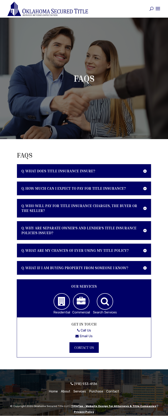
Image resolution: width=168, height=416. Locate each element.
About (65, 392)
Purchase (96, 392)
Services (79, 392)
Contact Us (84, 347)
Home (53, 392)
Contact (112, 392)
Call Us (84, 330)
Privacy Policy (84, 411)
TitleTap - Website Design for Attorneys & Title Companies (113, 406)
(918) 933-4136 (84, 384)
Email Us (84, 336)
